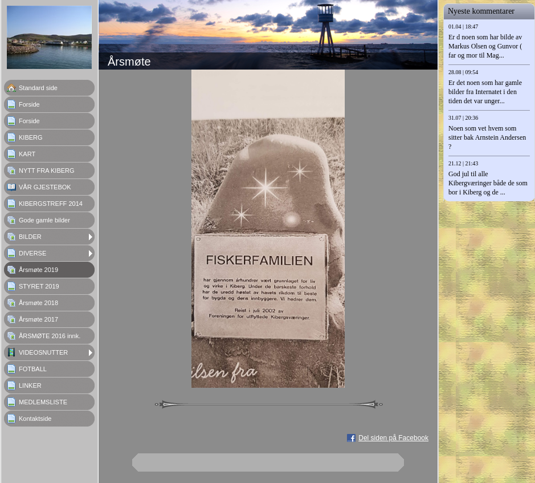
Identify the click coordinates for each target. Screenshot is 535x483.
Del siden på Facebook (393, 438)
